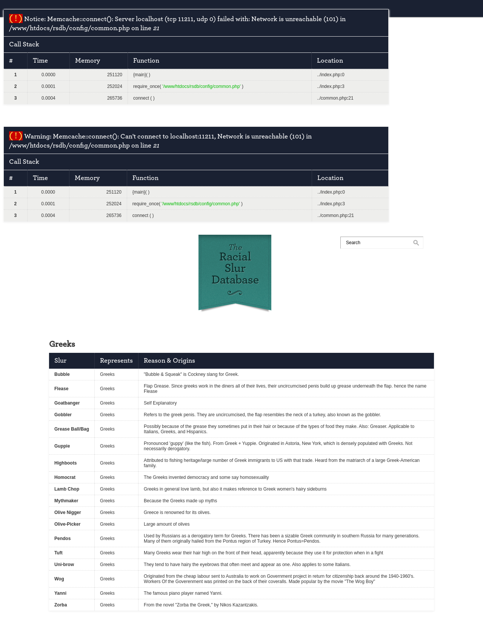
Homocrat (64, 477)
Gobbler (63, 414)
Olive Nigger (67, 512)
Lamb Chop (66, 489)
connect (141, 98)
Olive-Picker (67, 524)
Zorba (60, 605)
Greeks (107, 374)
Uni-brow (64, 564)
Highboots (65, 463)
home (62, 243)
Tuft (58, 552)
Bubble (62, 374)
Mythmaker (66, 500)
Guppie (62, 446)
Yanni (60, 593)
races (96, 243)
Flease (61, 388)
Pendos (62, 538)
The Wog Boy (359, 581)
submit (132, 243)
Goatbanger (67, 403)
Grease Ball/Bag (71, 429)
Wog (59, 579)
